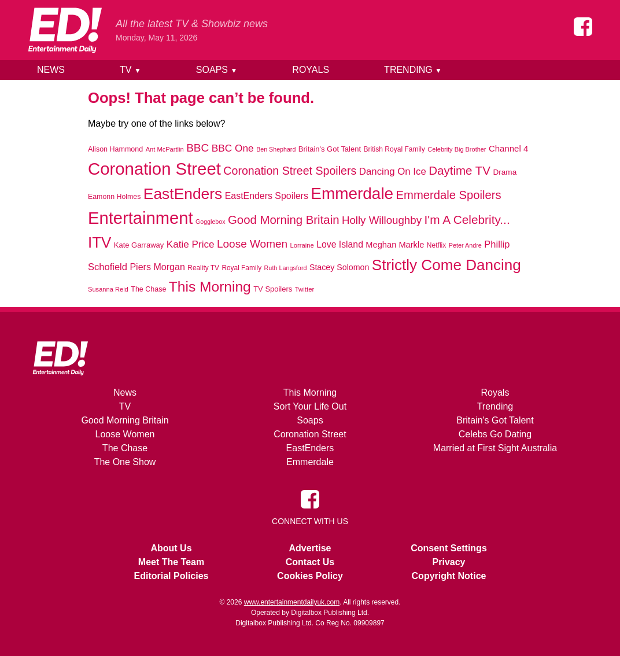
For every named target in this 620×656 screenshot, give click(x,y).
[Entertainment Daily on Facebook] (583, 26)
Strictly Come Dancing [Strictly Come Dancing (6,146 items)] (446, 265)
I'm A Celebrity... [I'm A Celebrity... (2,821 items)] (467, 219)
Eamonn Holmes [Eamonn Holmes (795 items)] (114, 197)
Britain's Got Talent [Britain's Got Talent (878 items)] (329, 149)
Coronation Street (310, 434)
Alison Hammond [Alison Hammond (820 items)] (115, 149)
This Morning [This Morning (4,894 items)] (210, 286)
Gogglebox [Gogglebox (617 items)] (210, 221)
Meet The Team (171, 562)
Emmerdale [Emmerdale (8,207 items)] (352, 193)
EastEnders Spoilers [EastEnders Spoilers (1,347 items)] (266, 196)
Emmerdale (310, 462)
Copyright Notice (449, 576)
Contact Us (310, 562)
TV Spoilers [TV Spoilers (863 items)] (272, 289)
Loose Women (125, 434)
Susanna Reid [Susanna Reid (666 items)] (108, 289)
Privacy (449, 562)
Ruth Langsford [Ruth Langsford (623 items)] (285, 267)
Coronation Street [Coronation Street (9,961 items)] (154, 168)
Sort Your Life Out (310, 406)
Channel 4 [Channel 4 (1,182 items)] (508, 148)
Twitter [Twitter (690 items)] (305, 289)
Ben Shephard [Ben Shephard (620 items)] (276, 149)
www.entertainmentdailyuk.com (291, 602)
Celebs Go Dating (495, 434)
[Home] (65, 30)
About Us (170, 548)
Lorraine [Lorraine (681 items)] (302, 245)
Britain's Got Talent (495, 420)
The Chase (124, 448)
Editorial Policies (171, 576)
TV (130, 70)
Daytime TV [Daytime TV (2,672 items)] (459, 170)
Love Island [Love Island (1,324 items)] (339, 244)
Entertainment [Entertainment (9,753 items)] (140, 218)
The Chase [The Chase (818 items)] (148, 289)
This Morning (310, 392)
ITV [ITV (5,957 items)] (99, 242)
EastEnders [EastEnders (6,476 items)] (182, 193)
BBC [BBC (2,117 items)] (197, 148)
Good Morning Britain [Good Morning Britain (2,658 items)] (283, 219)
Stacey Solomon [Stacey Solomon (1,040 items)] (339, 267)
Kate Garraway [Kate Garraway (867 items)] (139, 245)
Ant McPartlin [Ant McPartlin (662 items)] (165, 149)
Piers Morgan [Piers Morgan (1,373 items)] (157, 266)
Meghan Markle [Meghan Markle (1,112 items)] (395, 244)
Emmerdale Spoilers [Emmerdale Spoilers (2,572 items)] (448, 195)
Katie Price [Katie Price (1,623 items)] (191, 244)
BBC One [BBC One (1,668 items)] (233, 148)
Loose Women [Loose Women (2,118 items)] (252, 244)
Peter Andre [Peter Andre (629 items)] (465, 245)
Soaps (216, 70)
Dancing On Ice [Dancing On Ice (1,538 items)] (392, 171)
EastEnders (310, 448)
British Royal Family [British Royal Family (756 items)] (394, 149)
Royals (310, 70)
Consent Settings (449, 548)
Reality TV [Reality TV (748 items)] (203, 268)
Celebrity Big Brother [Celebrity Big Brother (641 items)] (456, 149)
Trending (413, 70)
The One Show (125, 462)
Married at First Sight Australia (495, 448)
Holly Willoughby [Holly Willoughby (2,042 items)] (382, 220)
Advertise (310, 548)
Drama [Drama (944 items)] (504, 172)
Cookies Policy (310, 576)
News (51, 70)
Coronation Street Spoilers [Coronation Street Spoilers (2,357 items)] (289, 170)
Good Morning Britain (124, 420)
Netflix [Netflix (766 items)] (436, 245)
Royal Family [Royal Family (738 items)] (241, 268)
